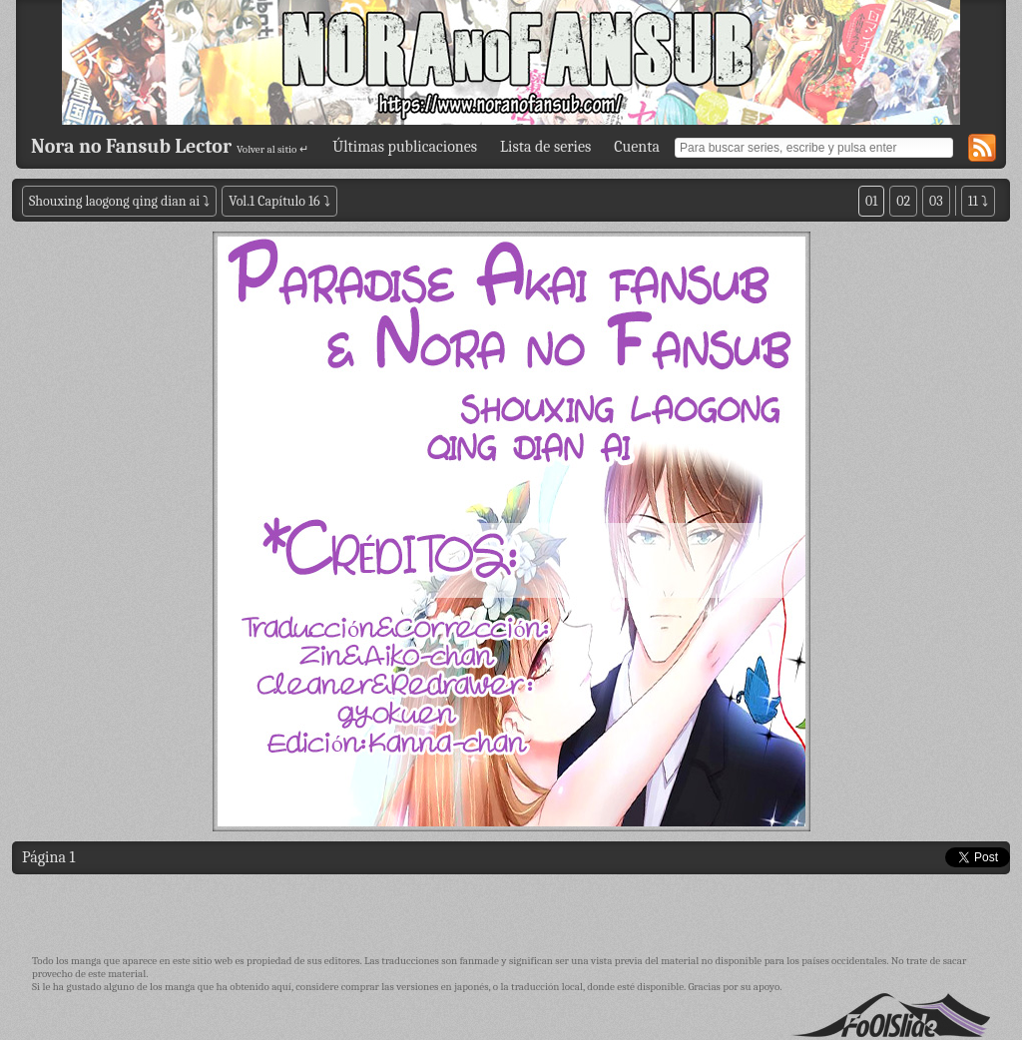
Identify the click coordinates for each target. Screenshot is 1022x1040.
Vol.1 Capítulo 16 (274, 201)
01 (871, 201)
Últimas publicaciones (404, 147)
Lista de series (545, 147)
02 (903, 201)
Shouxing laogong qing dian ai (114, 201)
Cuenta (637, 147)
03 (936, 201)
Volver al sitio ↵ (272, 149)
